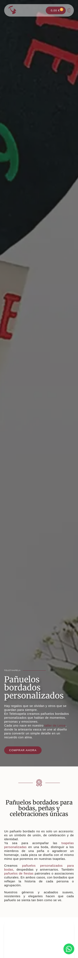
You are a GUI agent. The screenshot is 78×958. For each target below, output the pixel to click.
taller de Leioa (55, 725)
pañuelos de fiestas (18, 873)
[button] (69, 10)
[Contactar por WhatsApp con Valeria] (68, 949)
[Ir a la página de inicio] (12, 10)
